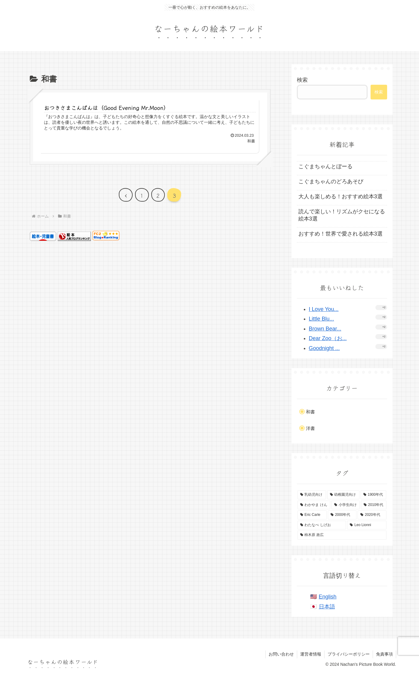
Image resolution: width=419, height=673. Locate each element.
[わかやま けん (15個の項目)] (313, 505)
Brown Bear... (325, 329)
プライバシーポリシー (349, 654)
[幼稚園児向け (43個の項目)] (343, 494)
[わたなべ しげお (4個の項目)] (321, 525)
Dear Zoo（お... (328, 338)
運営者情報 (310, 654)
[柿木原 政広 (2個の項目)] (342, 535)
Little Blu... (321, 319)
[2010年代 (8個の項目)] (374, 505)
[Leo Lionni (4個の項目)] (366, 525)
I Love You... (324, 309)
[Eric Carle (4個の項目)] (312, 514)
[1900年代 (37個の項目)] (374, 494)
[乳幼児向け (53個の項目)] (311, 494)
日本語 (327, 607)
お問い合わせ (281, 654)
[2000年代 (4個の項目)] (342, 514)
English (328, 597)
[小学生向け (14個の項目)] (345, 505)
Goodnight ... (324, 348)
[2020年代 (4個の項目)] (372, 514)
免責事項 (384, 654)
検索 (302, 80)
